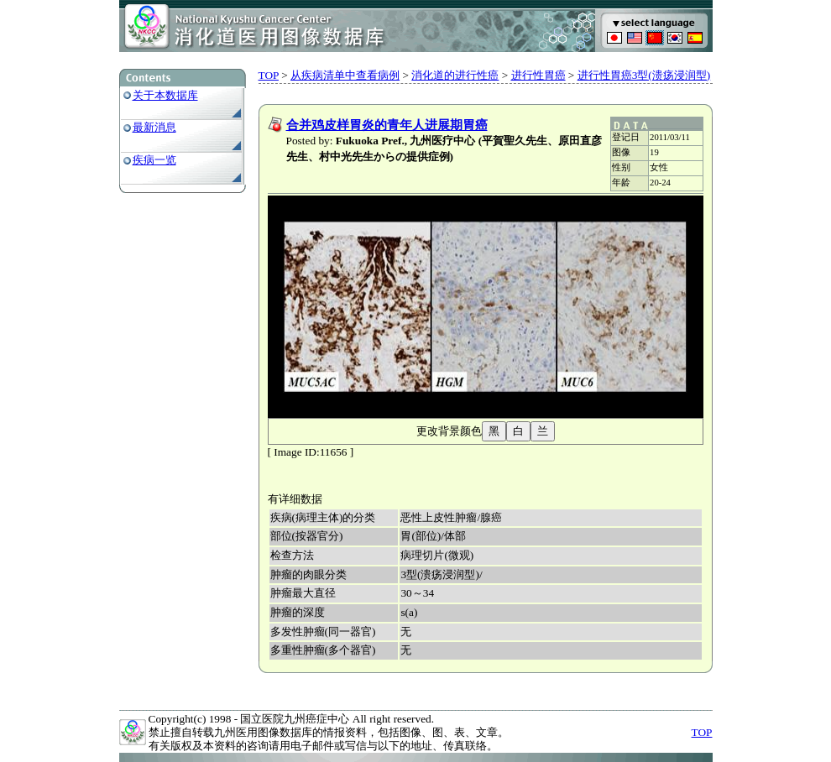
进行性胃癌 (538, 75)
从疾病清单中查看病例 (345, 75)
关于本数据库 (165, 95)
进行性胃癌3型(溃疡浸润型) (644, 75)
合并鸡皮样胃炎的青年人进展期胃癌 (387, 125)
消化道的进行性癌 (455, 75)
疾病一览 (154, 160)
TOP (269, 75)
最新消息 (154, 127)
